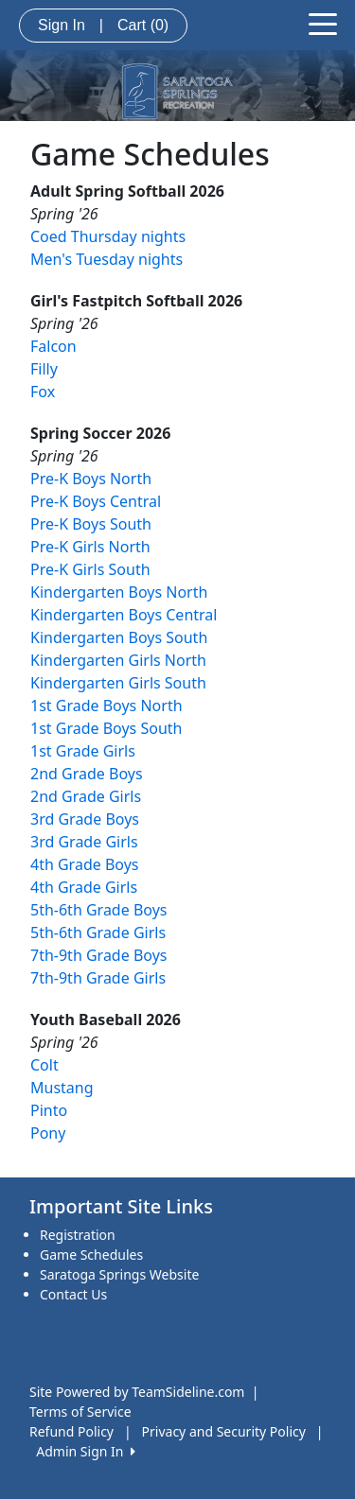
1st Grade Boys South (106, 728)
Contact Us (73, 1294)
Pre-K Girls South (90, 569)
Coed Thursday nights (108, 236)
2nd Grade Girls (85, 796)
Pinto (48, 1110)
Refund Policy (71, 1431)
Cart (143, 25)
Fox (42, 391)
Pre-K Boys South (90, 524)
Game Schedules (91, 1255)
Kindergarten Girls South (118, 682)
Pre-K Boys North (90, 478)
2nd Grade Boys (86, 773)
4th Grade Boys (84, 864)
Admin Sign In (85, 1451)
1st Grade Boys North (106, 705)
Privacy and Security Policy (224, 1431)
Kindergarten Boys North (118, 592)
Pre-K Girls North (90, 546)
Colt (44, 1065)
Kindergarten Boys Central (123, 614)
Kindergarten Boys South (118, 637)
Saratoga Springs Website (119, 1274)
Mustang (62, 1087)
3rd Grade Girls (84, 841)
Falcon (53, 346)
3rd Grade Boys (84, 819)
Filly (44, 368)
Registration (77, 1235)
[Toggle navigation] (322, 22)
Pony (47, 1133)
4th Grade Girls (83, 887)
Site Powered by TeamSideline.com (136, 1392)
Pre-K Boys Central (95, 501)
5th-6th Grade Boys (98, 909)
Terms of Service (80, 1412)
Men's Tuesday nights (106, 259)
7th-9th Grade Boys (98, 955)
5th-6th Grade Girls (98, 932)
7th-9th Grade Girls (98, 977)
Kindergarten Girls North (118, 660)
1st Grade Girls (82, 751)
